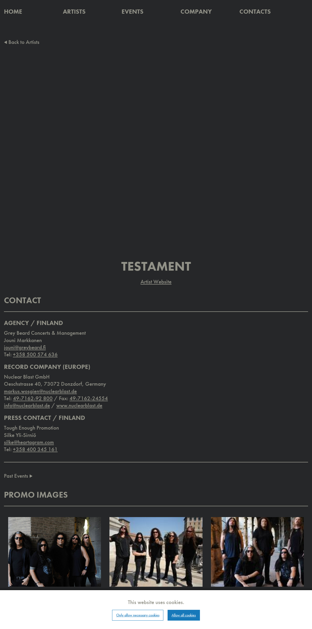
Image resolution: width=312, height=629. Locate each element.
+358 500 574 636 (35, 354)
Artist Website (156, 281)
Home (13, 11)
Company (196, 11)
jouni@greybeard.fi (25, 347)
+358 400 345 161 (35, 449)
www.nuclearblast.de (79, 405)
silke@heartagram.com (29, 442)
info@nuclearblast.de (27, 405)
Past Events (18, 475)
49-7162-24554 (88, 398)
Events (132, 11)
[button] (54, 551)
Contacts (255, 11)
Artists (74, 11)
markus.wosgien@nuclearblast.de (40, 391)
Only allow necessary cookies (137, 615)
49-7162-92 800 (33, 398)
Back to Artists (21, 41)
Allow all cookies (184, 615)
